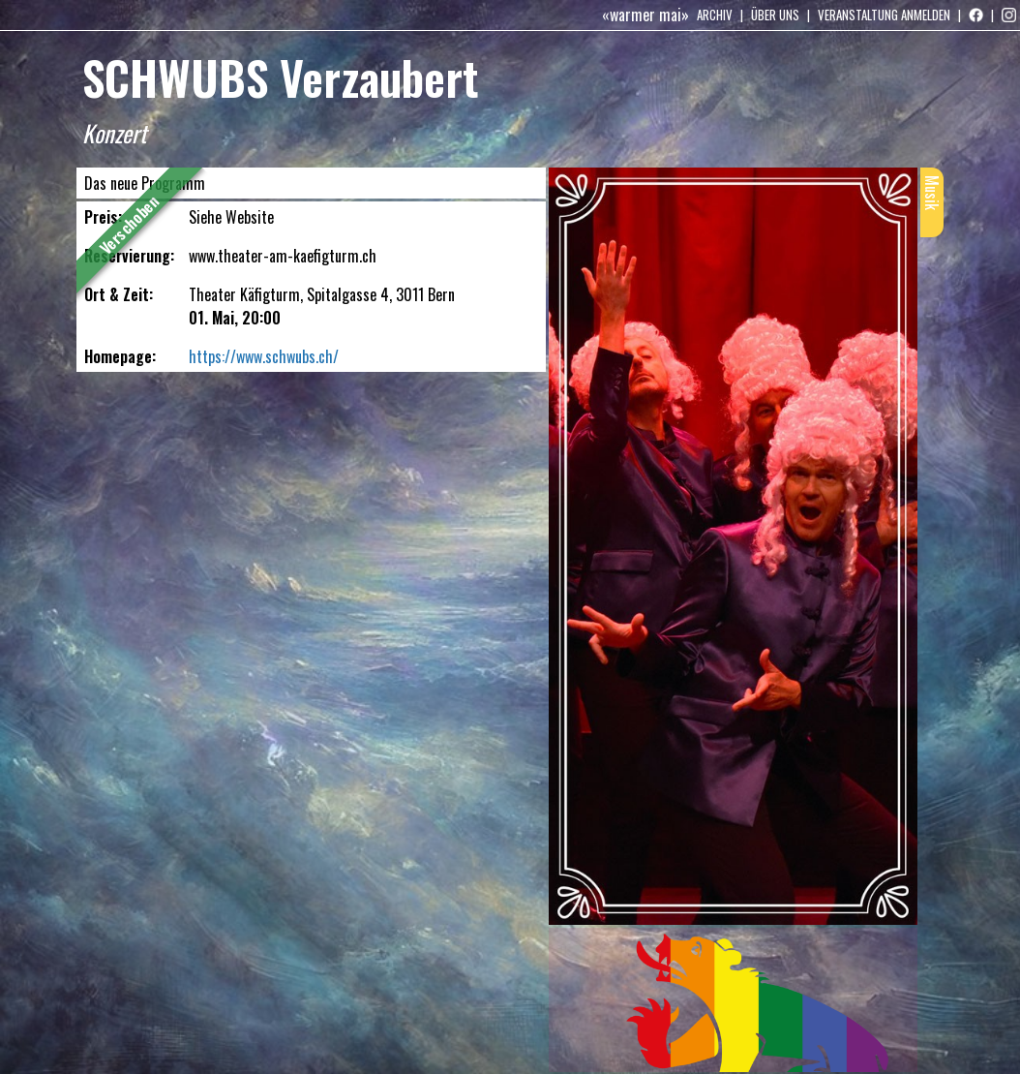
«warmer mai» (645, 14)
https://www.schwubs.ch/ (264, 356)
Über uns (775, 14)
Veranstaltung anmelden (884, 14)
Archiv (715, 14)
